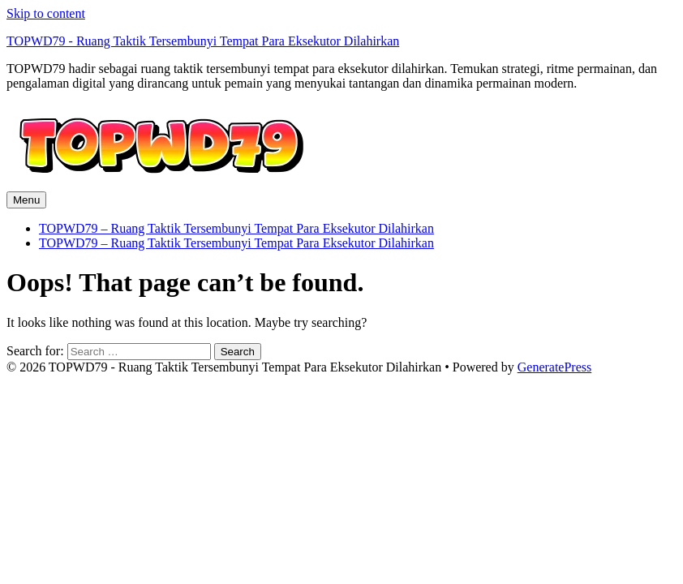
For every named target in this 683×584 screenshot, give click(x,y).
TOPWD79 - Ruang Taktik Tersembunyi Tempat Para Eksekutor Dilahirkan (202, 41)
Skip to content (45, 13)
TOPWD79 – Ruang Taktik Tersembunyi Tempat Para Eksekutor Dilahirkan (236, 228)
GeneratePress (555, 367)
